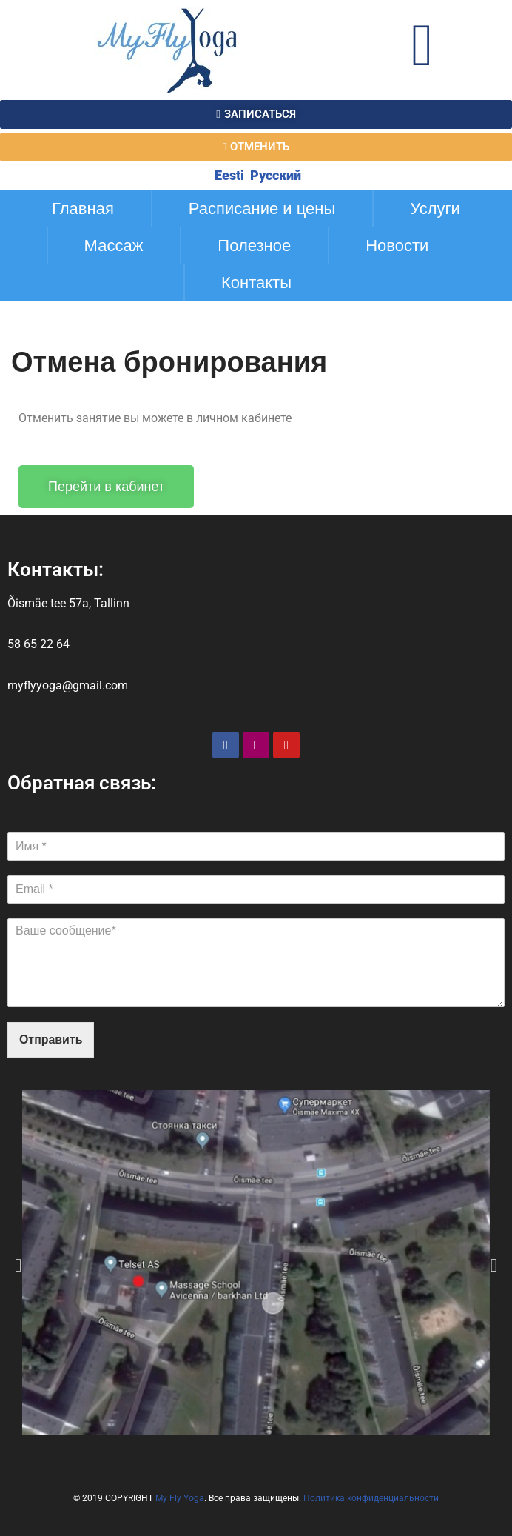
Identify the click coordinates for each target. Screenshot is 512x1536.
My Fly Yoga (179, 1499)
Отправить (51, 1040)
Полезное (254, 245)
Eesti (228, 175)
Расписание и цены (262, 208)
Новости (397, 245)
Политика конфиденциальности (371, 1499)
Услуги (435, 208)
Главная (83, 208)
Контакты (256, 282)
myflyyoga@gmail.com (67, 685)
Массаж (114, 245)
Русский (274, 175)
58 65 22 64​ (38, 645)
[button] (18, 1265)
